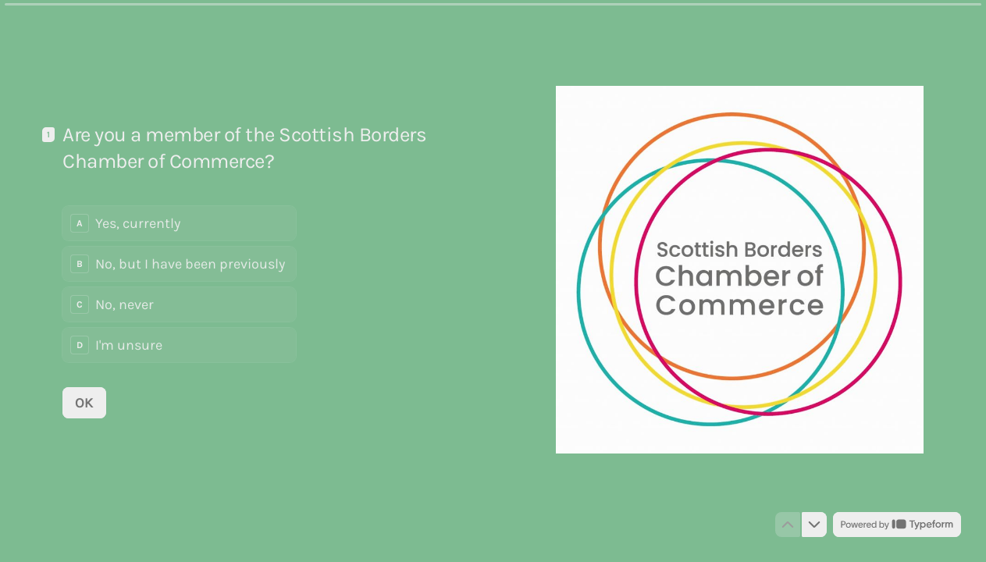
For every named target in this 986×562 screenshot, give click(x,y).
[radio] (179, 223)
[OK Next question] (84, 402)
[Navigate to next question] (814, 524)
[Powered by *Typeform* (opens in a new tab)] (897, 524)
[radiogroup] (179, 284)
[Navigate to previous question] (787, 524)
